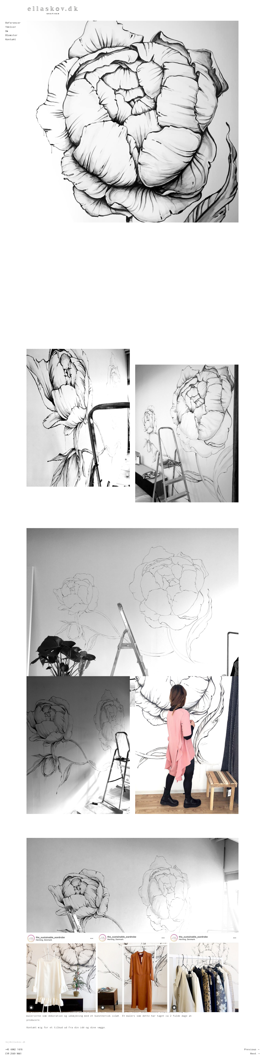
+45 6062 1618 (14, 1049)
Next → (255, 1053)
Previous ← (252, 1049)
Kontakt (10, 39)
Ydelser (10, 26)
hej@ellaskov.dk (15, 1042)
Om (6, 31)
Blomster (11, 35)
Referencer (13, 22)
